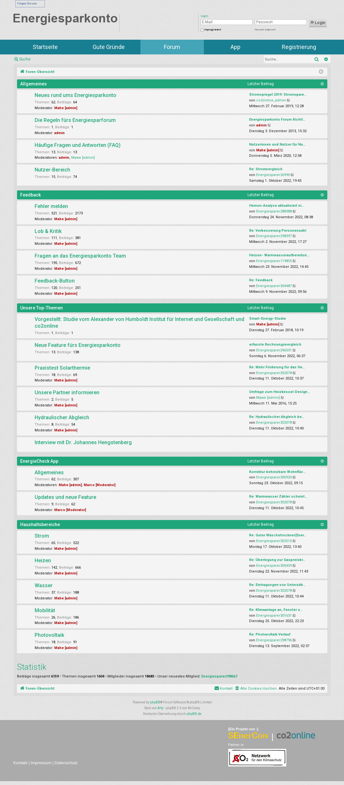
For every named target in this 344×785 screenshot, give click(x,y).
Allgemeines (33, 83)
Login (318, 22)
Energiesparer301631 (274, 615)
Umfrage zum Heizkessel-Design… (279, 392)
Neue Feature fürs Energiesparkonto (78, 345)
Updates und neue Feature (65, 497)
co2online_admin (271, 100)
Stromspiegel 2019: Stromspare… (277, 94)
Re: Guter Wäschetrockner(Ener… (277, 535)
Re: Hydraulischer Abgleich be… (276, 417)
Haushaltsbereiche (40, 524)
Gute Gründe (109, 47)
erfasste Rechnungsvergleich (275, 344)
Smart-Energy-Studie (267, 318)
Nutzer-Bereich (52, 170)
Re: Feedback (261, 280)
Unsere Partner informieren (67, 392)
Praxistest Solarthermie (62, 368)
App (235, 47)
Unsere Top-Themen (41, 307)
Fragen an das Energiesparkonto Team (80, 256)
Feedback (30, 194)
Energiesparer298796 (274, 640)
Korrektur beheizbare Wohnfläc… (277, 472)
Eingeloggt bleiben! (213, 29)
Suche (24, 59)
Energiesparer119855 (274, 261)
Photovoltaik (49, 635)
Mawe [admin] (83, 158)
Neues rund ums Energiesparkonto (75, 95)
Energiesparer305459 (274, 566)
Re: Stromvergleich (265, 169)
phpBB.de (194, 714)
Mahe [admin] (65, 108)
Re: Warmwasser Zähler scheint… (278, 496)
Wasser (44, 585)
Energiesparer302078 (274, 373)
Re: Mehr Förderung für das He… (277, 367)
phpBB (155, 702)
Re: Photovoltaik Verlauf (269, 634)
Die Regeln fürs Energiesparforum (75, 120)
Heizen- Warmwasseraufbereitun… (279, 255)
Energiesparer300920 (274, 477)
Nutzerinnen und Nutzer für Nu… (277, 144)
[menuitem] (256, 688)
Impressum (41, 762)
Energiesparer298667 (219, 676)
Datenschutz (66, 762)
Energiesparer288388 (274, 211)
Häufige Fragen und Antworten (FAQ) (78, 145)
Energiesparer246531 (274, 350)
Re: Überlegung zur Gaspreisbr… (277, 560)
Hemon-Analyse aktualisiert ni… (276, 206)
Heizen (43, 560)
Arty (160, 708)
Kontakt (20, 762)
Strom (42, 536)
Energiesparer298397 (274, 236)
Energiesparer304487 (274, 286)
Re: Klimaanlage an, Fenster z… (276, 610)
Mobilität (45, 610)
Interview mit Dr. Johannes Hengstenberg (83, 442)
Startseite (45, 47)
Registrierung (299, 47)
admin (59, 133)
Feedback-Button (55, 281)
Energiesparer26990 (273, 175)
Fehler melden (51, 206)
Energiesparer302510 (274, 541)
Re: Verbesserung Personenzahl (277, 230)
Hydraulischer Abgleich (62, 417)
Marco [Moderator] (99, 485)
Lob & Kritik (48, 231)
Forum (172, 47)
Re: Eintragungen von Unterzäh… (277, 585)
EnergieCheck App (39, 461)
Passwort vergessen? (265, 29)
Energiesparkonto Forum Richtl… (277, 119)
